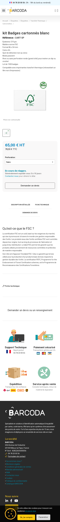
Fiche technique (42, 205)
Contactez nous (11, 176)
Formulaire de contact (16, 456)
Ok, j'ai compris (26, 517)
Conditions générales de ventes (18, 467)
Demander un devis (30, 185)
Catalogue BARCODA (14, 484)
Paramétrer (43, 517)
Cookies (8, 478)
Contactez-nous (12, 475)
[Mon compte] (55, 10)
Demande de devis (30, 213)
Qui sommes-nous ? (13, 461)
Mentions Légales (12, 464)
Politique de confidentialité (16, 481)
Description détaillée (20, 205)
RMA (7, 473)
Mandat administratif (14, 470)
